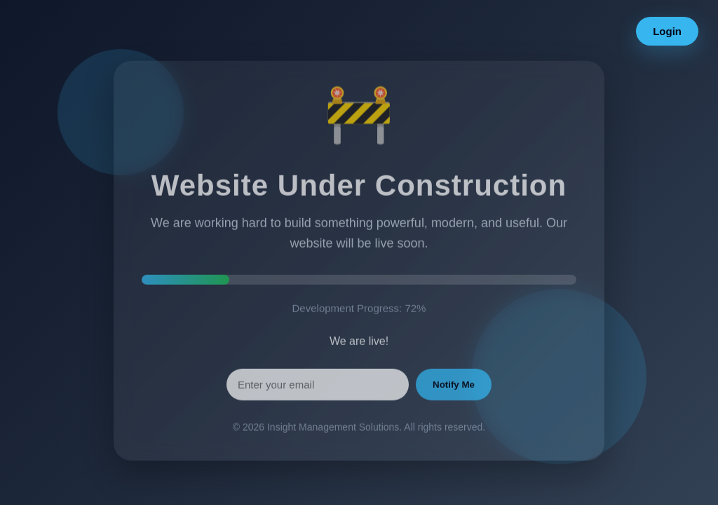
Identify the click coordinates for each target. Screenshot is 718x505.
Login (667, 31)
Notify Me (454, 389)
